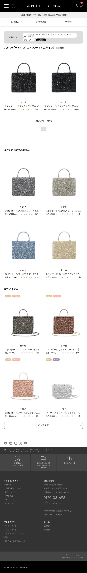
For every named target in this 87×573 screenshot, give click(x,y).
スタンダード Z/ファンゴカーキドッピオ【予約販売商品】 (31, 349)
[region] (23, 76)
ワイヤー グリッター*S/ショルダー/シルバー (66, 413)
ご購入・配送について (12, 488)
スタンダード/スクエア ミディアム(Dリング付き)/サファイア (32, 274)
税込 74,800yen (51, 416)
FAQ (5, 500)
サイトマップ (9, 503)
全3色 (64, 409)
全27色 (23, 102)
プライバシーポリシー (74, 555)
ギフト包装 (8, 496)
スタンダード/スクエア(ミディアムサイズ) (20, 451)
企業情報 (46, 526)
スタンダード (46, 450)
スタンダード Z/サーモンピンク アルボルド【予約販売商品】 (32, 413)
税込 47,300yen (10, 109)
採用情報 (46, 529)
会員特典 (7, 485)
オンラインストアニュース (14, 541)
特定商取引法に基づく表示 (72, 557)
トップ (9, 450)
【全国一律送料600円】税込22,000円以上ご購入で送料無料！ (44, 15)
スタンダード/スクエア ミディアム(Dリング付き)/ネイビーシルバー (35, 210)
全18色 (23, 345)
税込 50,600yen (11, 353)
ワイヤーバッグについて (13, 533)
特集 (6, 537)
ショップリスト (10, 529)
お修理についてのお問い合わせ (55, 488)
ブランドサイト (10, 526)
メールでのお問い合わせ (52, 485)
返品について (9, 492)
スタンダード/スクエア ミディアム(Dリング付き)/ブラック (31, 106)
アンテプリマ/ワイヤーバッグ (27, 450)
